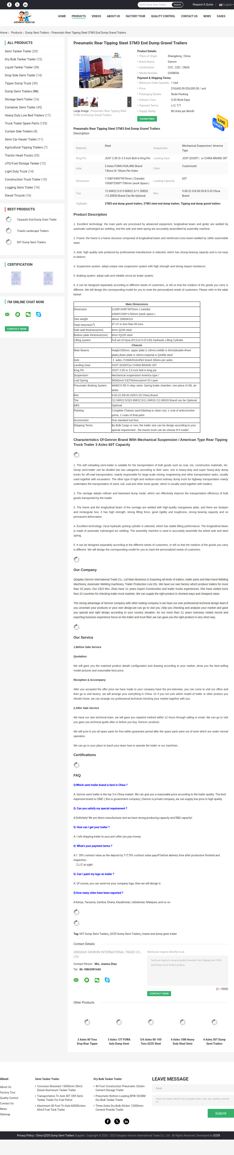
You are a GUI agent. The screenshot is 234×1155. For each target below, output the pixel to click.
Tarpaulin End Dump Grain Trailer (37, 219)
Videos (96, 16)
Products (79, 16)
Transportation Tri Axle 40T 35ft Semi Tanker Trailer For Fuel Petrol (60, 1097)
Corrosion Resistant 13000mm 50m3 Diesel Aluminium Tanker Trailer (59, 1088)
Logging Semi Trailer (19, 187)
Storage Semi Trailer (19, 99)
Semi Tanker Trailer (18, 51)
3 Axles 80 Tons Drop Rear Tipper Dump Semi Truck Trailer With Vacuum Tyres (87, 1041)
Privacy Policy (25, 1135)
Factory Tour (135, 16)
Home (62, 16)
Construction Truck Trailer (23, 179)
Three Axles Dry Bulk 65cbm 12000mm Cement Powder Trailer (119, 1107)
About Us (113, 16)
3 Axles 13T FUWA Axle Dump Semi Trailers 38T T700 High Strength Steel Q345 (119, 1041)
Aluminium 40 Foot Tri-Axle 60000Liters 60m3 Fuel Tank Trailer (61, 1107)
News (207, 16)
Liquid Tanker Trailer (19, 67)
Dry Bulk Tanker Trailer (20, 59)
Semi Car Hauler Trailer (21, 139)
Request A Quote (203, 4)
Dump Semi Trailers (37, 32)
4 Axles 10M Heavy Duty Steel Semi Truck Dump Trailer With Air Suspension (182, 1041)
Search (177, 4)
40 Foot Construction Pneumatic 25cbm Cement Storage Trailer (120, 1088)
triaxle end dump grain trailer (159, 933)
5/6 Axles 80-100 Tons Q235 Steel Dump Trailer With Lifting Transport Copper (151, 1041)
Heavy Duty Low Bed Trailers (24, 115)
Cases (221, 16)
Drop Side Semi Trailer (20, 75)
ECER (216, 1135)
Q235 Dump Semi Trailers (125, 933)
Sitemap (5, 1114)
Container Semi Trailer (20, 107)
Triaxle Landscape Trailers (33, 230)
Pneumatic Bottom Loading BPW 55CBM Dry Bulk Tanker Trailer (120, 1097)
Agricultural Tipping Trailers (24, 147)
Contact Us (189, 16)
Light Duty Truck (16, 171)
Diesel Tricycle (15, 195)
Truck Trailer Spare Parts (22, 123)
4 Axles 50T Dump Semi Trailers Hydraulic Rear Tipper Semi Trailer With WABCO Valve (214, 1041)
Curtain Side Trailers (19, 131)
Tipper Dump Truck (18, 83)
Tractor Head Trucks (19, 155)
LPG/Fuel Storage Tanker (22, 163)
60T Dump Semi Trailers (31, 242)
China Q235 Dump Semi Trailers (55, 1135)
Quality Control (163, 16)
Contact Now (147, 118)
